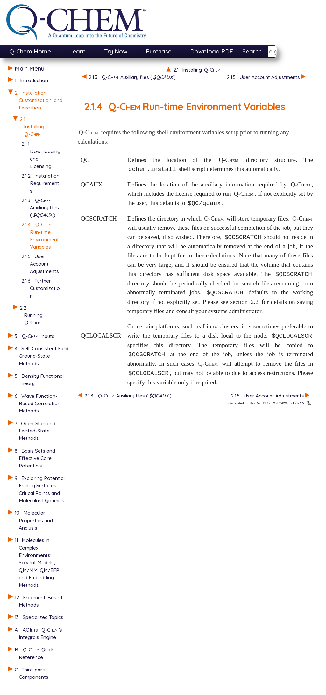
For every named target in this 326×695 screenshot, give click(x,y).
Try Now (116, 51)
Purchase (159, 51)
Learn (77, 51)
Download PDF (211, 51)
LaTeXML (302, 403)
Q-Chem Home (30, 51)
